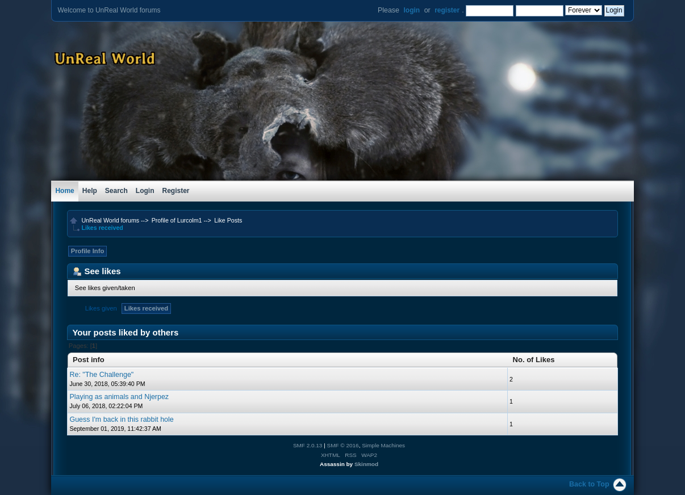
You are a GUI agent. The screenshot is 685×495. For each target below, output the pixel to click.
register (447, 10)
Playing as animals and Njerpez (119, 397)
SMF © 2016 (343, 445)
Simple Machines (383, 445)
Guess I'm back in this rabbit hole (121, 419)
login (412, 10)
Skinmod (366, 464)
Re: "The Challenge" (101, 375)
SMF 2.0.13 (308, 445)
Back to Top (589, 484)
